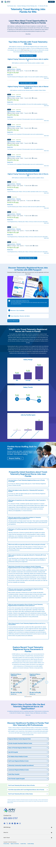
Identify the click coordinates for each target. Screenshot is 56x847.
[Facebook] (5, 823)
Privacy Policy (6, 843)
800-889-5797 (11, 818)
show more (46, 78)
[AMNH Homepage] (7, 2)
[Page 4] (28, 696)
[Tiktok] (15, 823)
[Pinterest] (12, 823)
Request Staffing (14, 458)
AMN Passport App (25, 50)
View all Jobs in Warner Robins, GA (28, 170)
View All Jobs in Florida (28, 55)
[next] (47, 682)
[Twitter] (7, 823)
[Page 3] (27, 696)
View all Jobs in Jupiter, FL (28, 83)
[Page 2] (26, 696)
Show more (28, 715)
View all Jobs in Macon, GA (28, 258)
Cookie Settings (30, 843)
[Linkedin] (10, 823)
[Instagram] (20, 823)
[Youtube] (17, 823)
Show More (28, 34)
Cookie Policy (23, 843)
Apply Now (51, 1)
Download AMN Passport (13, 320)
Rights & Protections (15, 843)
